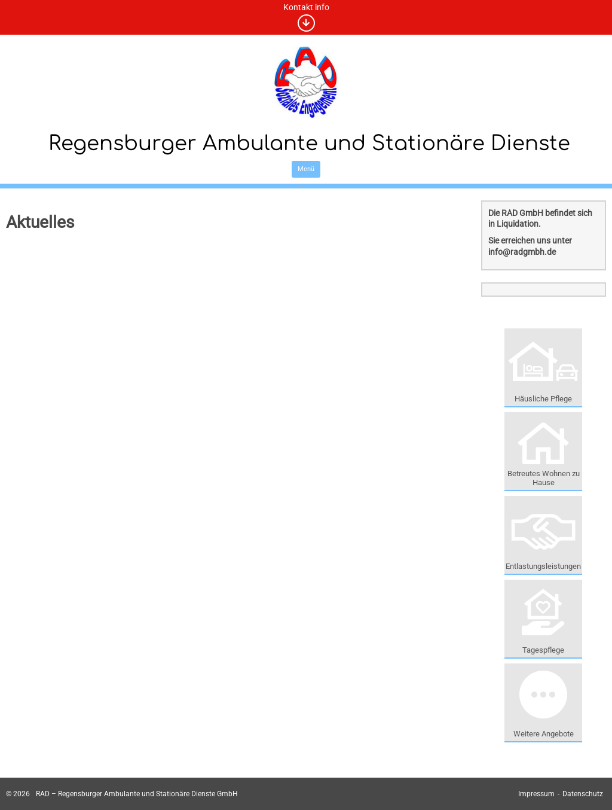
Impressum (536, 794)
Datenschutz (582, 794)
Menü (306, 169)
